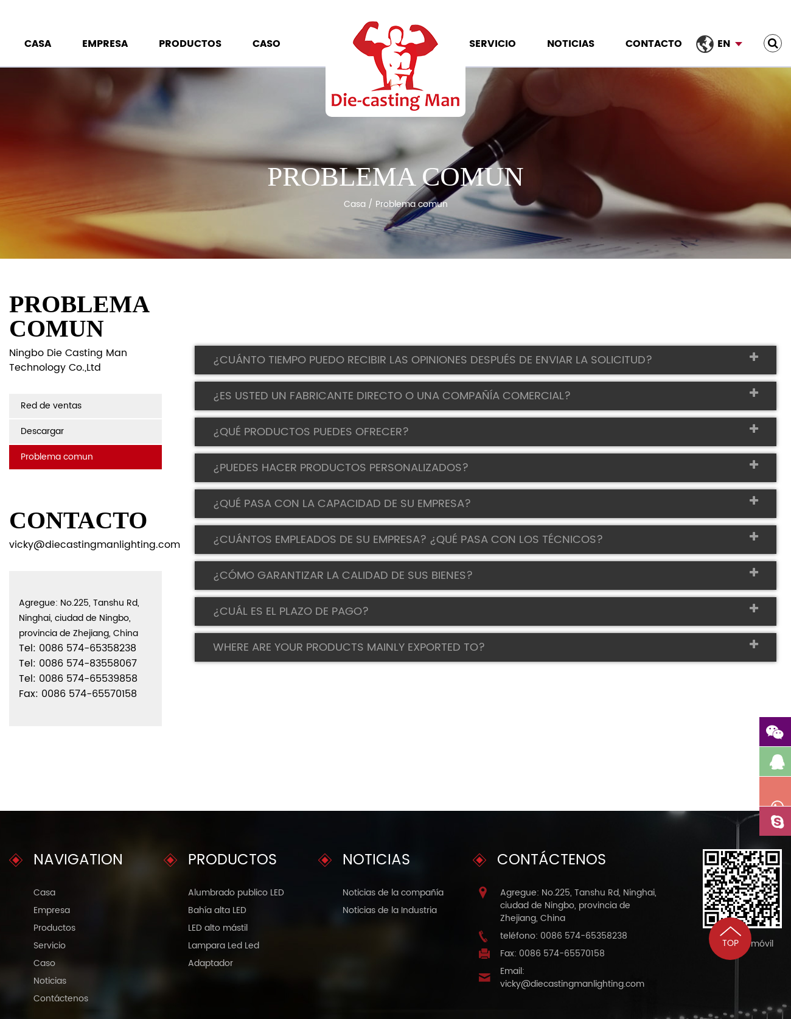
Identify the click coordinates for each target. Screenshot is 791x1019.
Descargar (42, 431)
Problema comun (57, 457)
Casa (37, 44)
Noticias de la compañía (393, 892)
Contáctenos (60, 998)
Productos (190, 44)
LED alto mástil (218, 928)
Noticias (570, 44)
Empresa (105, 44)
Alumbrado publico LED (236, 892)
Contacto (653, 44)
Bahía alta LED (217, 910)
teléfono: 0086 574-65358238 (563, 936)
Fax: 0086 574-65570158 (552, 953)
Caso (267, 44)
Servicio (492, 44)
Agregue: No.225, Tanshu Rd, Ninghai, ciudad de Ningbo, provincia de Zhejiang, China (578, 905)
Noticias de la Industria (390, 910)
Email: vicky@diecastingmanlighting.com (572, 977)
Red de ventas (51, 406)
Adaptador (210, 963)
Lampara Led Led (223, 945)
